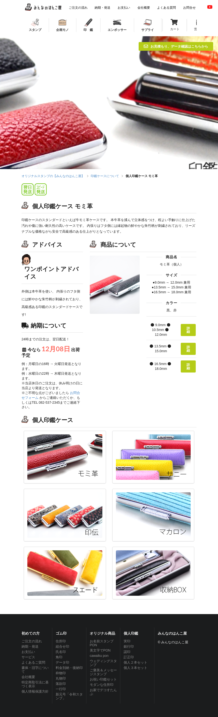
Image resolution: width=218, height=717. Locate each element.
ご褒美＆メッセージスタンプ (103, 672)
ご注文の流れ (32, 641)
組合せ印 (62, 646)
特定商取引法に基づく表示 (35, 684)
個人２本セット (135, 662)
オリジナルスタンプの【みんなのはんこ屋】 (53, 176)
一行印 (61, 689)
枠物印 (61, 673)
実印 (127, 641)
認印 (127, 652)
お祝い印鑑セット (103, 679)
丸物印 (61, 678)
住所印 (61, 641)
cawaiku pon (99, 656)
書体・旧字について (35, 670)
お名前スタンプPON (101, 643)
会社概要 (28, 677)
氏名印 (61, 652)
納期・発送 (30, 646)
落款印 (61, 684)
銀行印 (129, 646)
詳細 (188, 330)
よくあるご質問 (33, 662)
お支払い (28, 652)
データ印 (62, 662)
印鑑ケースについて (105, 176)
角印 (59, 657)
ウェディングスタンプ (103, 663)
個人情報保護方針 (35, 691)
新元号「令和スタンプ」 (69, 696)
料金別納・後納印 (69, 668)
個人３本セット (135, 668)
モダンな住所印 (101, 685)
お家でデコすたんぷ (103, 692)
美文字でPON (100, 650)
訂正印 (129, 657)
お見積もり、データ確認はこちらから (176, 46)
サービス (28, 657)
